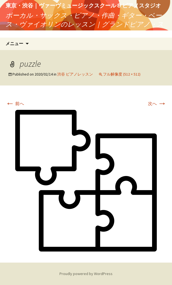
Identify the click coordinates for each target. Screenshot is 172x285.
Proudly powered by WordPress (86, 273)
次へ (157, 103)
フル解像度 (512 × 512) (121, 74)
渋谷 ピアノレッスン (75, 74)
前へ (15, 103)
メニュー (14, 43)
